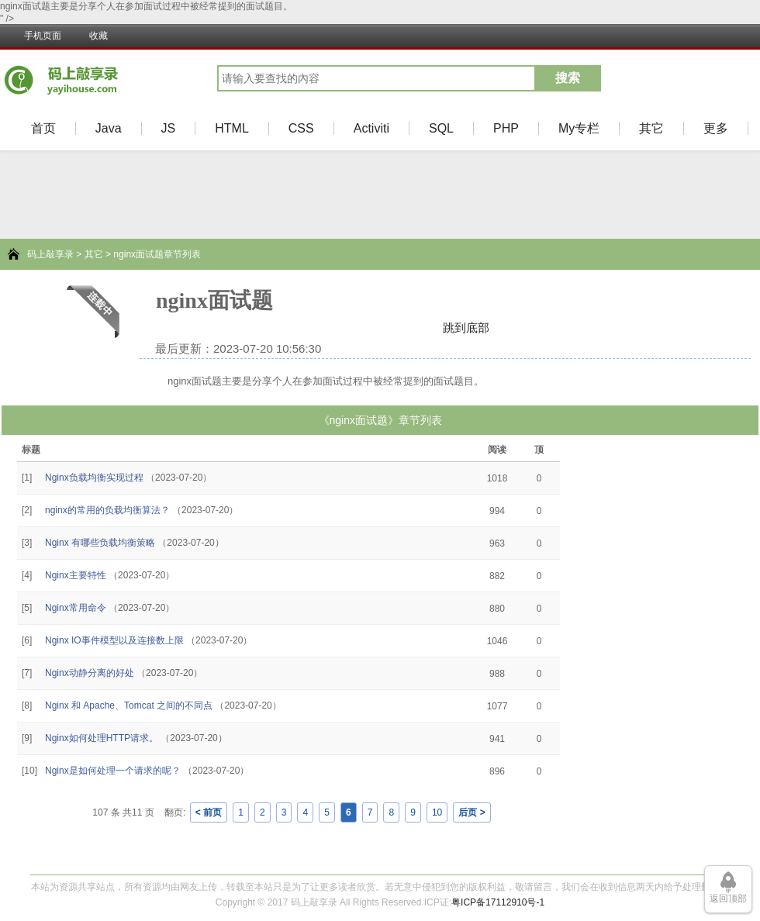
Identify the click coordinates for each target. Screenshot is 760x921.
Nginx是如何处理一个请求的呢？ (113, 770)
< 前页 (208, 812)
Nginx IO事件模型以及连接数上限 (114, 640)
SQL (441, 128)
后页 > (471, 812)
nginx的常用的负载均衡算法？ (107, 510)
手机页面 (42, 35)
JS (168, 128)
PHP (506, 128)
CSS (301, 128)
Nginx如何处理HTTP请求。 (101, 738)
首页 (43, 128)
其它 (651, 128)
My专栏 (578, 128)
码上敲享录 (50, 254)
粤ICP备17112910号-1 (497, 902)
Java (108, 128)
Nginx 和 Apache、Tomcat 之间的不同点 (128, 705)
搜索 (567, 78)
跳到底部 (466, 327)
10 (437, 812)
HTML (232, 128)
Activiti (371, 128)
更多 (715, 128)
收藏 (98, 35)
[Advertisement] (54, 649)
